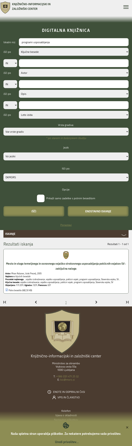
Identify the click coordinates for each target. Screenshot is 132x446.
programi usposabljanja (84, 282)
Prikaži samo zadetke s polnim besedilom (70, 198)
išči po (7, 52)
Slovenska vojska (103, 282)
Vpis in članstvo (69, 397)
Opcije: (66, 189)
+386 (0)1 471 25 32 (67, 376)
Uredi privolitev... (67, 442)
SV (112, 282)
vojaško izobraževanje (29, 282)
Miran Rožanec (17, 273)
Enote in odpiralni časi (69, 392)
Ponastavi (66, 225)
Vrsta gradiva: (66, 125)
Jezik (66, 147)
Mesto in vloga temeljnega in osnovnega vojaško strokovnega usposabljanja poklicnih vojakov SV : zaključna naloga (66, 266)
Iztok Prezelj (30, 273)
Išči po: (66, 168)
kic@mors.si (67, 379)
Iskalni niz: (9, 42)
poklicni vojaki (66, 282)
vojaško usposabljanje (49, 282)
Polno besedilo (15, 290)
